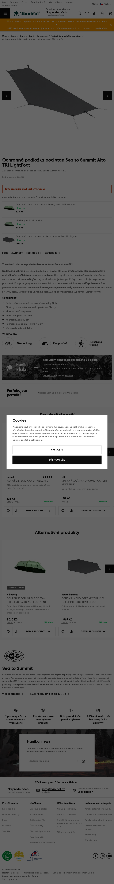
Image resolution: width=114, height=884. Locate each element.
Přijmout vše (57, 460)
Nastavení (57, 450)
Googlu (43, 433)
